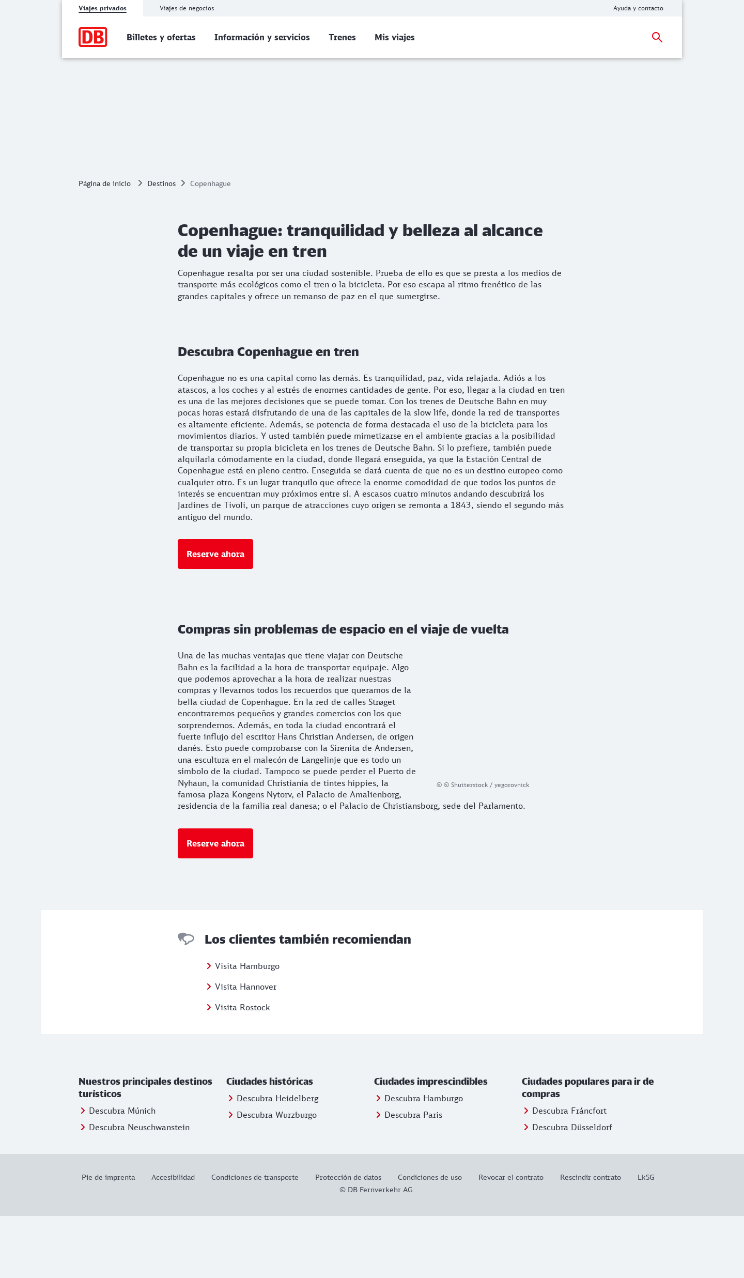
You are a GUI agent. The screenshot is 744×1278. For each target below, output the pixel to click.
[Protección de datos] (348, 1239)
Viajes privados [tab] (103, 8)
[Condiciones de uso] (430, 1239)
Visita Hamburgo (247, 1028)
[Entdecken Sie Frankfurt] (564, 1172)
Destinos (161, 245)
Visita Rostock (242, 1069)
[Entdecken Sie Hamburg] (418, 1160)
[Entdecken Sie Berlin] (408, 1177)
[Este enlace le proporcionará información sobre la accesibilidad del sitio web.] (173, 1239)
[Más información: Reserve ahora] (215, 616)
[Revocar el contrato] (511, 1239)
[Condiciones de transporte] (255, 1239)
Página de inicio (105, 245)
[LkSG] (646, 1239)
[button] (150, 1149)
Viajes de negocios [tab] (187, 8)
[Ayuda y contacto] (638, 8)
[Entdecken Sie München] (117, 1172)
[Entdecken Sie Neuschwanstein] (134, 1189)
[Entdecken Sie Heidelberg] (272, 1160)
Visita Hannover (245, 1048)
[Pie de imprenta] (112, 1239)
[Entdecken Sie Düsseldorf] (567, 1189)
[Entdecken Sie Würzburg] (271, 1177)
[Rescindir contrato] (590, 1239)
